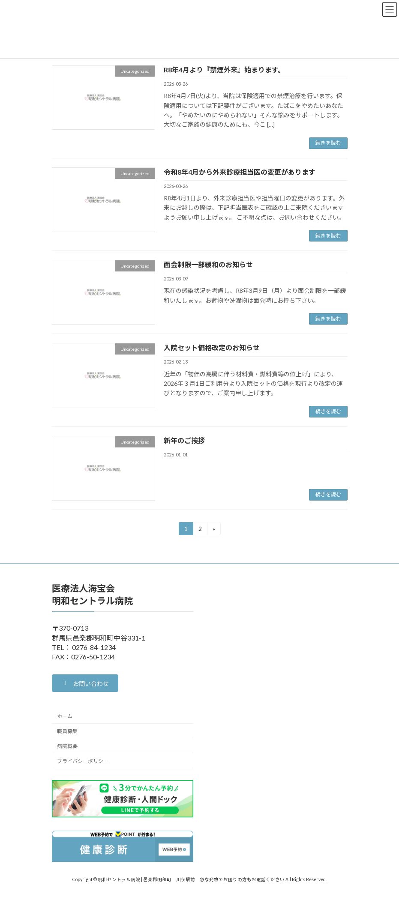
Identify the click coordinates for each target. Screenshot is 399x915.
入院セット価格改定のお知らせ (212, 347)
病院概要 (67, 746)
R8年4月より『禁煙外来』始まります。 (224, 70)
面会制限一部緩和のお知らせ (208, 264)
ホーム (64, 716)
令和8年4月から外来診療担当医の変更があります (239, 172)
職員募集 (67, 731)
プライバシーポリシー (82, 761)
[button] (85, 683)
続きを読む (328, 143)
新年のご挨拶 (184, 440)
